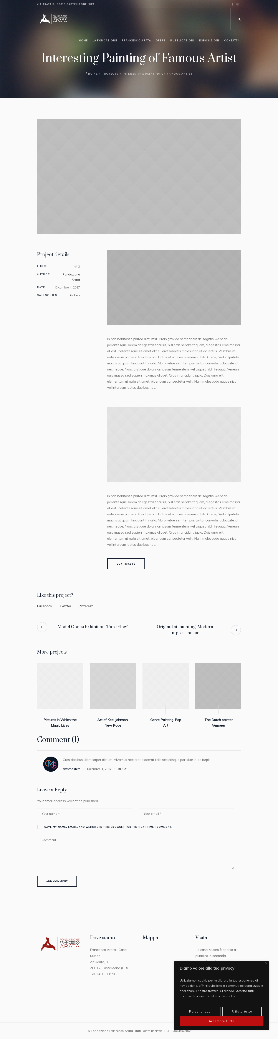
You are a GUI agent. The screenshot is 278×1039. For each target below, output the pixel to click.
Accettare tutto (221, 1021)
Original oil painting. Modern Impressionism (185, 630)
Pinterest (85, 606)
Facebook (44, 606)
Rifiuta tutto (242, 1011)
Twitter (65, 606)
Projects (110, 73)
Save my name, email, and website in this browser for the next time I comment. (108, 826)
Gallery (75, 295)
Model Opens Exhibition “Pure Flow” (93, 627)
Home (93, 73)
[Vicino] (266, 963)
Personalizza (200, 1011)
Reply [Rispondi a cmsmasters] (122, 768)
